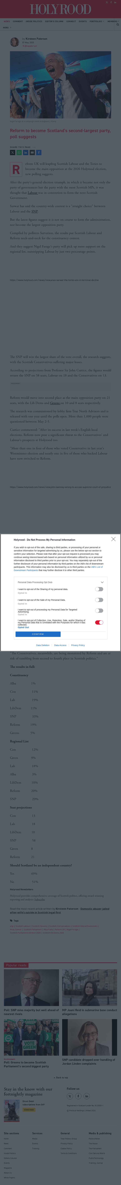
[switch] (99, 589)
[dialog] (61, 592)
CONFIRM (38, 634)
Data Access (60, 645)
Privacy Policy (78, 645)
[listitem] (60, 582)
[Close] (114, 540)
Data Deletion (43, 645)
